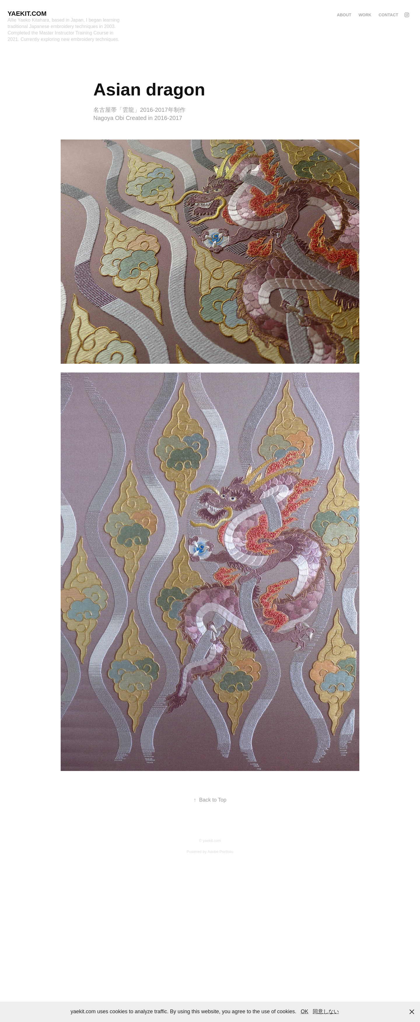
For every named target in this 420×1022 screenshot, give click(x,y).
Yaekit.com (27, 13)
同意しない (326, 1011)
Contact (388, 15)
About (344, 15)
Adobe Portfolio (220, 851)
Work (364, 15)
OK (304, 1011)
